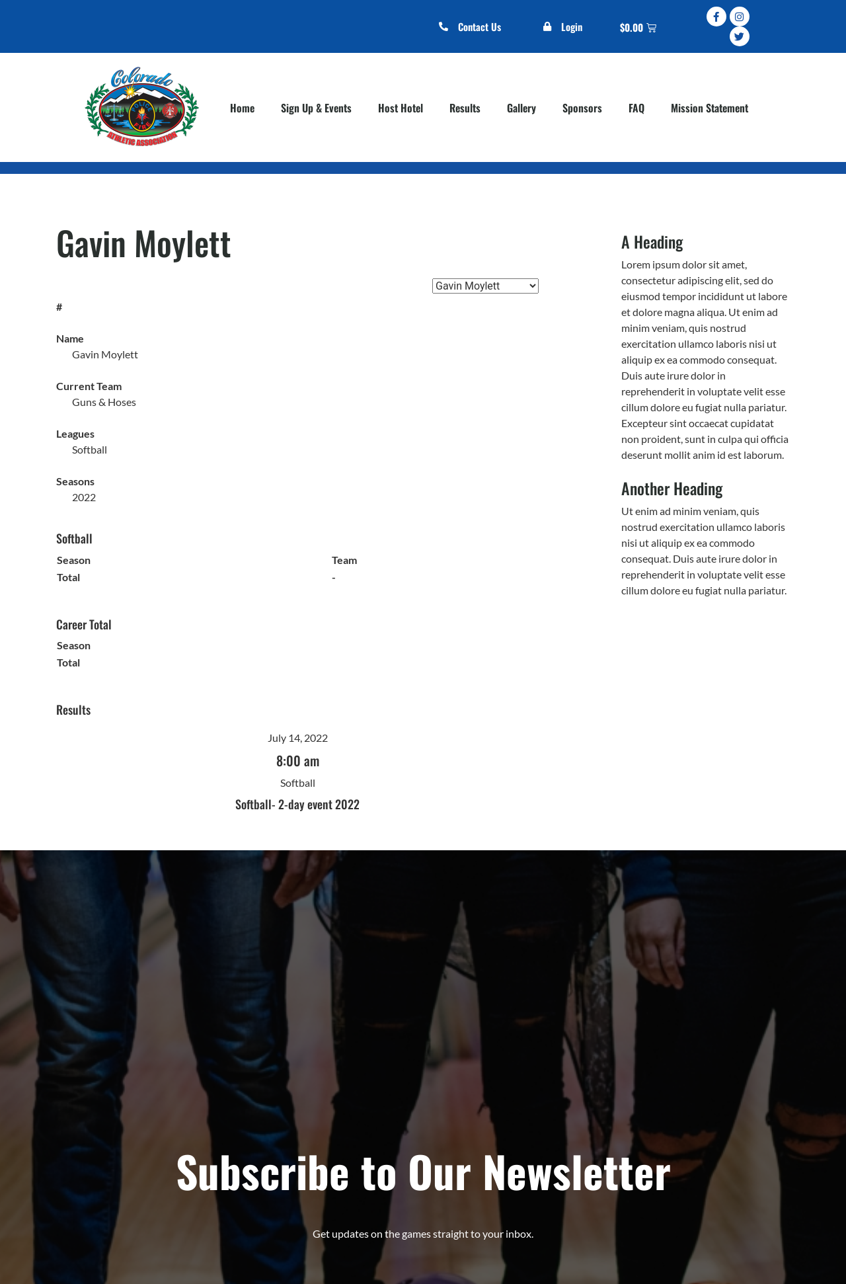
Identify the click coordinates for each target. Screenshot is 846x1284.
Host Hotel (400, 108)
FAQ (636, 108)
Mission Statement (709, 108)
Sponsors (582, 108)
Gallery (521, 108)
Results (465, 108)
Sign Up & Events (316, 108)
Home (242, 108)
